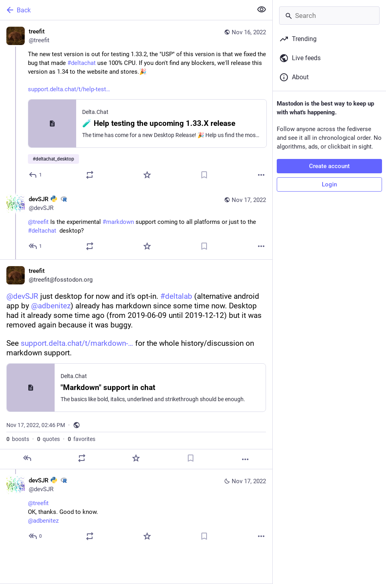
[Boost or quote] (90, 175)
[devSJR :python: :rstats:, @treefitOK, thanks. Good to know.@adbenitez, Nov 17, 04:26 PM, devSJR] (136, 509)
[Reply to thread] (35, 246)
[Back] (125, 10)
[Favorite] (147, 175)
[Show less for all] (261, 9)
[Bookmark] (204, 175)
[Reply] (35, 175)
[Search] (329, 15)
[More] (261, 175)
